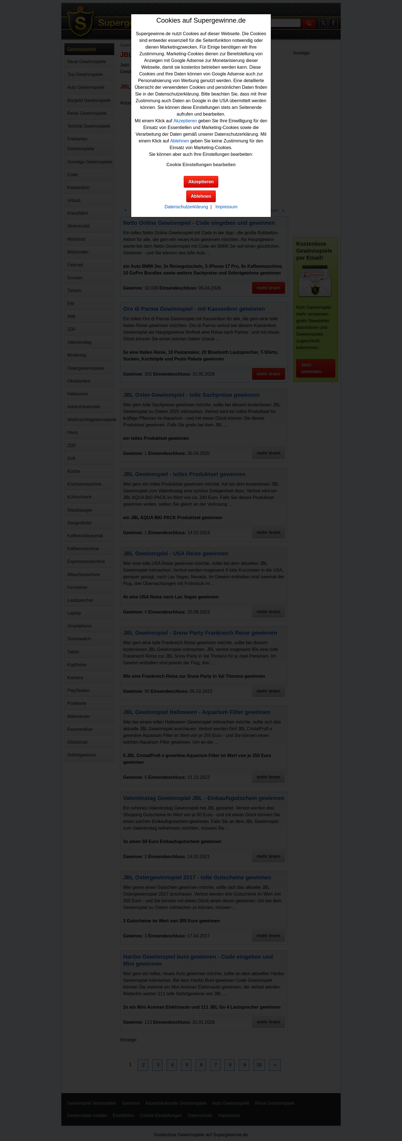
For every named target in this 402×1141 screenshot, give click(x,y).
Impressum (226, 206)
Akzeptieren (185, 120)
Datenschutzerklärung (186, 206)
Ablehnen (179, 141)
